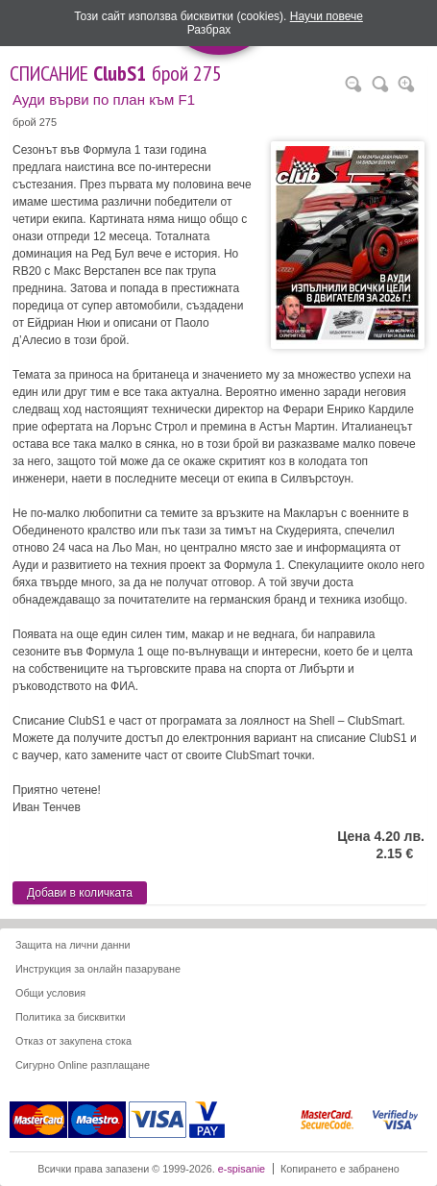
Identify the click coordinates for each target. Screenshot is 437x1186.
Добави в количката (80, 893)
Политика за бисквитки (70, 1017)
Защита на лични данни (72, 945)
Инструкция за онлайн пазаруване (98, 969)
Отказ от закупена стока (73, 1041)
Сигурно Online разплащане (82, 1065)
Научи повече (326, 16)
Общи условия (50, 993)
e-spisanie (241, 1168)
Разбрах (209, 30)
